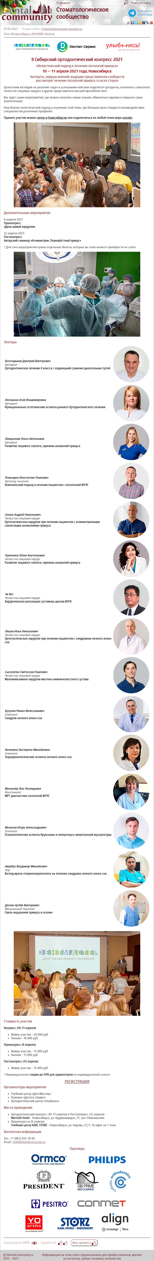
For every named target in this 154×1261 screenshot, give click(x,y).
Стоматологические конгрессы (61, 29)
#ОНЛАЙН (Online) (43, 34)
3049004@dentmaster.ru (28, 1142)
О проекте (63, 3)
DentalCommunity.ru (20, 1255)
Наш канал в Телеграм (145, 12)
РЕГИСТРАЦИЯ (77, 1081)
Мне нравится (84, 1242)
